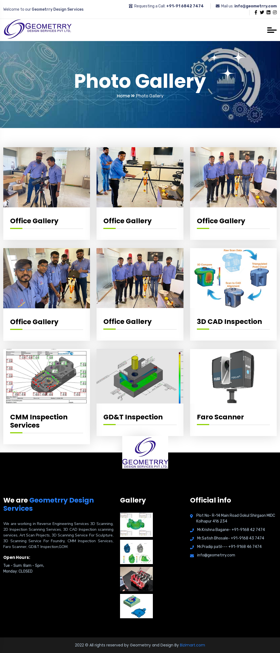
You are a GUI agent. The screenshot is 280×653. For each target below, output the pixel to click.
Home (126, 96)
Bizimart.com (192, 645)
